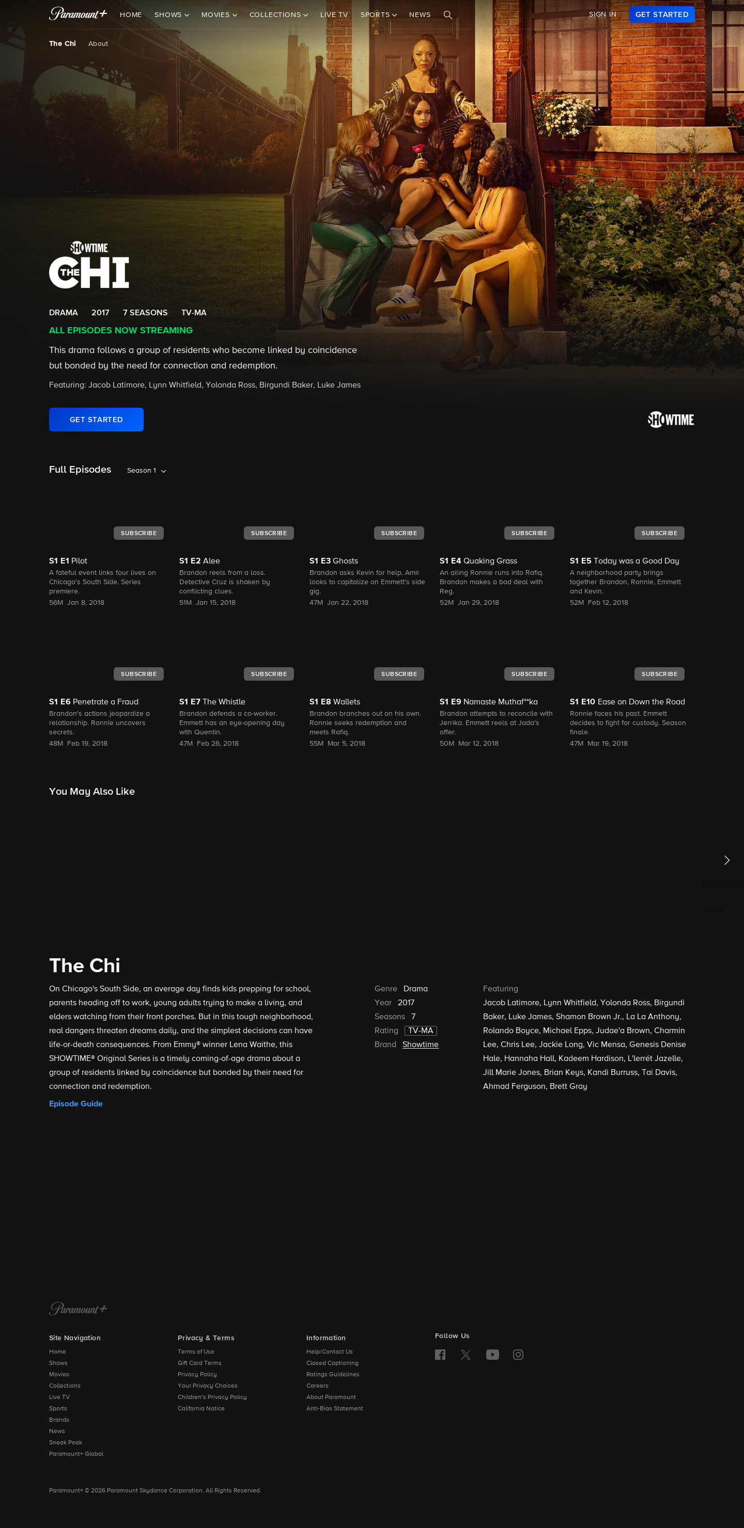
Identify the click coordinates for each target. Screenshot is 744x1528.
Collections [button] (277, 15)
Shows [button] (169, 15)
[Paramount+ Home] (78, 1309)
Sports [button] (377, 15)
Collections (65, 1386)
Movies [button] (217, 15)
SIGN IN (603, 14)
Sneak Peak (65, 1443)
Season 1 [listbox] (141, 470)
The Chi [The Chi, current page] (62, 43)
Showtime (420, 1045)
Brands (59, 1420)
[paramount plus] (78, 14)
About (98, 43)
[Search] (448, 15)
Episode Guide (76, 1104)
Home (131, 15)
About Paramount (331, 1397)
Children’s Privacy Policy (212, 1397)
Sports (58, 1409)
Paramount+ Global (76, 1454)
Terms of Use (196, 1352)
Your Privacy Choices (208, 1386)
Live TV (334, 15)
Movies (59, 1375)
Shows (58, 1363)
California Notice (201, 1409)
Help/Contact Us (329, 1352)
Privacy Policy (197, 1375)
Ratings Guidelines (333, 1375)
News (419, 15)
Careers (317, 1386)
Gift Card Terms (200, 1363)
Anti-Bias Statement (334, 1409)
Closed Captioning (332, 1363)
